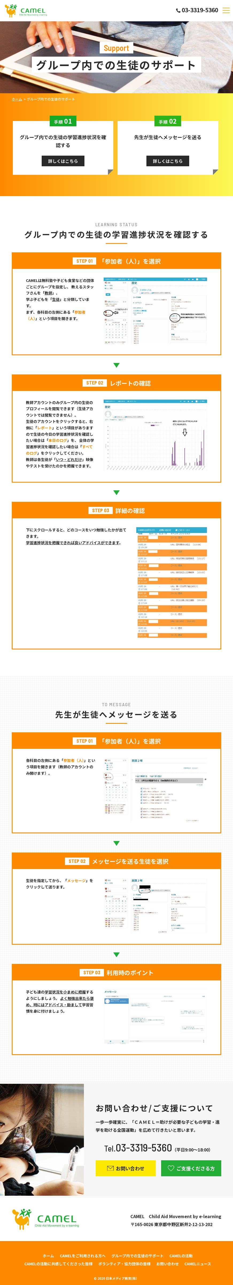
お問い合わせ (167, 1263)
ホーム (17, 99)
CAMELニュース (197, 1263)
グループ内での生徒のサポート (137, 1255)
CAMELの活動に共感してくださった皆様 (58, 1263)
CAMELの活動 (181, 1255)
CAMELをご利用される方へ (83, 1255)
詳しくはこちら (63, 161)
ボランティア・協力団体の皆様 (124, 1263)
